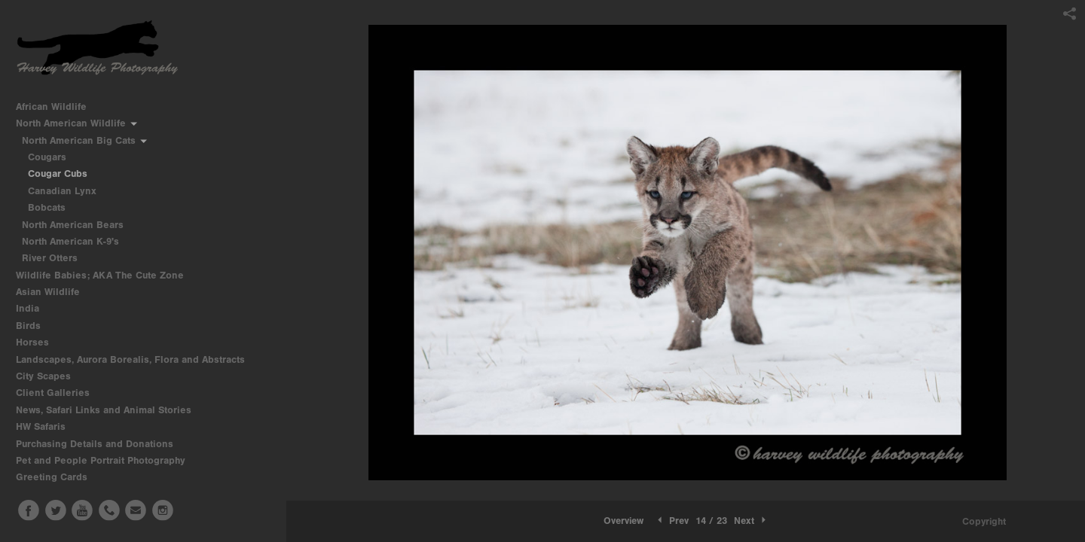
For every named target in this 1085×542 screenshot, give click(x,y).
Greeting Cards (58, 477)
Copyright (984, 521)
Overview (623, 520)
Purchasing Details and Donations (101, 443)
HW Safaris (47, 426)
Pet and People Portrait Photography (100, 460)
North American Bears (79, 224)
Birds (34, 325)
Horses (39, 342)
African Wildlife (57, 106)
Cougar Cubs (57, 173)
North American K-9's (77, 241)
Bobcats (47, 207)
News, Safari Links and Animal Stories (110, 410)
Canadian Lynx (62, 190)
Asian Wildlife (54, 291)
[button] (623, 521)
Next (751, 520)
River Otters (50, 257)
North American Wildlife (77, 123)
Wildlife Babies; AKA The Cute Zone (100, 275)
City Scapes (50, 376)
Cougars (47, 157)
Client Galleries (53, 392)
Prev (672, 520)
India (34, 308)
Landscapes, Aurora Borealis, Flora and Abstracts (137, 359)
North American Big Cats (85, 140)
